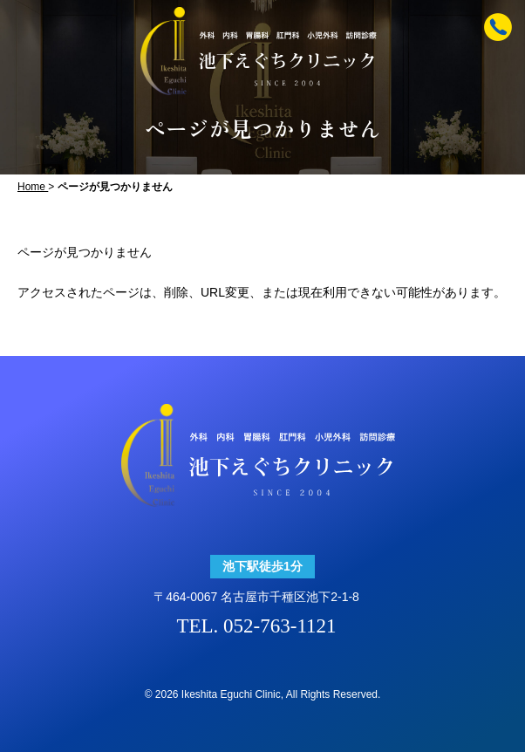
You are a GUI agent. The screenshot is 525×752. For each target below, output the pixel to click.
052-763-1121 (279, 626)
